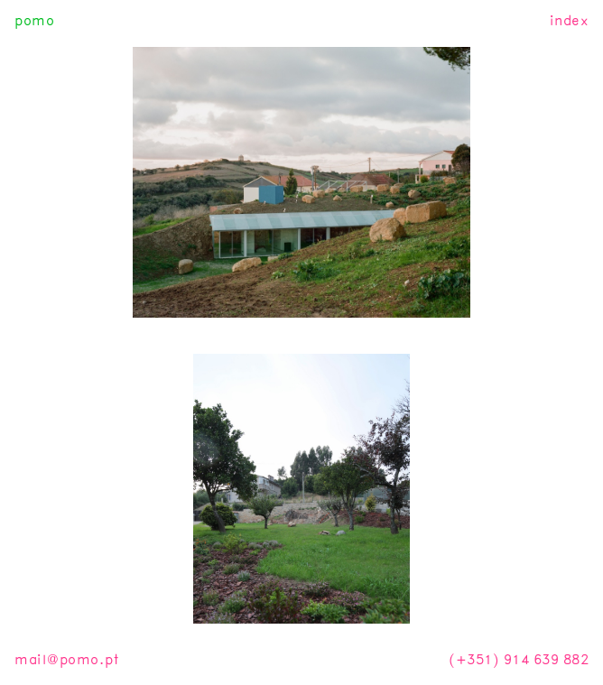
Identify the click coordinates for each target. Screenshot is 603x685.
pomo (34, 21)
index (569, 21)
